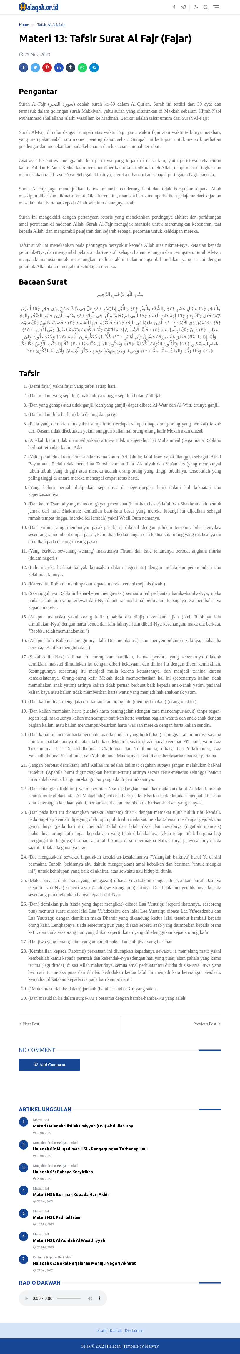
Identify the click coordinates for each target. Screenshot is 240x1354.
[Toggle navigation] (216, 7)
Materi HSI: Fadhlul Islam (57, 1217)
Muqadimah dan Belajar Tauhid (55, 1143)
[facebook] (174, 7)
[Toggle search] (206, 7)
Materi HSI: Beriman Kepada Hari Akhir (71, 1194)
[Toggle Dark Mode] (196, 7)
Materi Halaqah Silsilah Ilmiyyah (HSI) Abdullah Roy (83, 1126)
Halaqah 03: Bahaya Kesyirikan (63, 1172)
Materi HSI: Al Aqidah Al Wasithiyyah (69, 1240)
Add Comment (49, 1064)
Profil (102, 1330)
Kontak (116, 1330)
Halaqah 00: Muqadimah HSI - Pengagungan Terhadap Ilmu (90, 1149)
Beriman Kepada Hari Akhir (53, 1257)
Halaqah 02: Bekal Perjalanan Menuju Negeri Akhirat (84, 1263)
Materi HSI (41, 1120)
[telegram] (183, 7)
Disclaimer (134, 1330)
